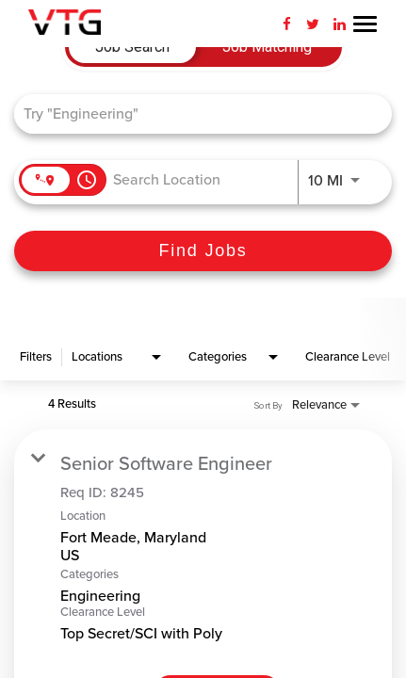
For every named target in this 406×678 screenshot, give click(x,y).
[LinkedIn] (339, 23)
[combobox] (194, 113)
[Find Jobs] (203, 251)
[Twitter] (312, 23)
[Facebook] (286, 23)
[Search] (203, 251)
